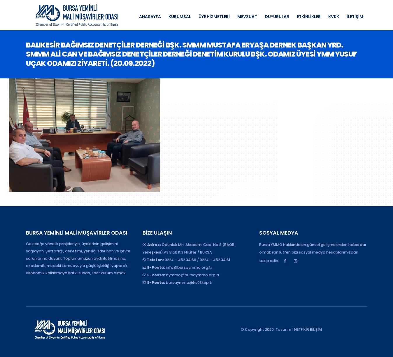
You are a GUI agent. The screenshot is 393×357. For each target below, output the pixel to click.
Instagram (295, 261)
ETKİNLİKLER (309, 17)
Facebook (284, 261)
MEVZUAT (247, 17)
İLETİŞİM (355, 17)
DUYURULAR (277, 17)
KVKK (333, 17)
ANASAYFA (150, 17)
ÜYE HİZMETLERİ (214, 17)
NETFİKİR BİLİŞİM (308, 329)
